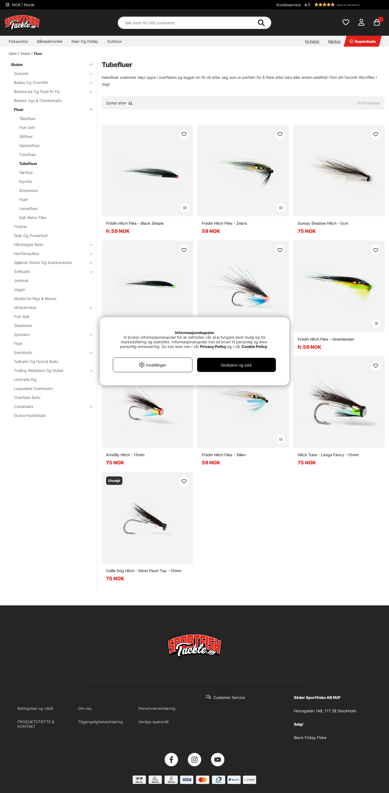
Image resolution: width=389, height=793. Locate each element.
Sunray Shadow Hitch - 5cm (323, 223)
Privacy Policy (213, 346)
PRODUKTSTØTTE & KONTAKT (35, 724)
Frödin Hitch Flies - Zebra (224, 223)
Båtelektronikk (50, 41)
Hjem (13, 54)
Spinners (50, 334)
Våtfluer (26, 136)
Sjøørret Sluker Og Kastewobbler (50, 262)
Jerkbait (21, 280)
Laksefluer (28, 208)
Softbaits (50, 271)
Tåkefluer (27, 118)
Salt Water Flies (32, 217)
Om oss (84, 708)
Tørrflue (26, 172)
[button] (344, 4)
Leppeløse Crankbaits (33, 388)
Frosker (20, 226)
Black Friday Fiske (310, 737)
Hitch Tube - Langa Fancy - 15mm (328, 454)
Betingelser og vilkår (35, 708)
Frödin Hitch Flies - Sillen (224, 454)
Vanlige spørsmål (153, 721)
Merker (334, 41)
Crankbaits (50, 406)
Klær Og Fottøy (84, 41)
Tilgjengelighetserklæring (100, 721)
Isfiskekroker (50, 307)
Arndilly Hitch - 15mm (125, 454)
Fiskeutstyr (18, 41)
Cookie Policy (254, 346)
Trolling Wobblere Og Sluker (50, 370)
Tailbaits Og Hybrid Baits (36, 361)
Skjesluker (23, 325)
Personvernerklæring (157, 708)
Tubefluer (27, 154)
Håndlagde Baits (50, 244)
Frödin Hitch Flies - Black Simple (135, 223)
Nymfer (25, 181)
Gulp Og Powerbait (31, 235)
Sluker (25, 54)
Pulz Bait (21, 316)
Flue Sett (27, 127)
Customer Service (229, 697)
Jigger (19, 289)
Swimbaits (50, 352)
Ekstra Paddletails (30, 415)
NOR (23, 4)
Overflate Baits (27, 397)
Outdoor (114, 41)
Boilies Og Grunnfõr (50, 82)
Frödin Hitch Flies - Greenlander (326, 339)
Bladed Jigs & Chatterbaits (38, 100)
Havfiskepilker (50, 253)
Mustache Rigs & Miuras (35, 298)
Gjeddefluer (29, 145)
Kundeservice (288, 4)
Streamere (28, 190)
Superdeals (362, 41)
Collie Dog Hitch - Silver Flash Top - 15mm (143, 570)
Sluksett (50, 73)
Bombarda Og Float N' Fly (50, 91)
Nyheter (312, 41)
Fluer (38, 54)
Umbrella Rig (25, 379)
